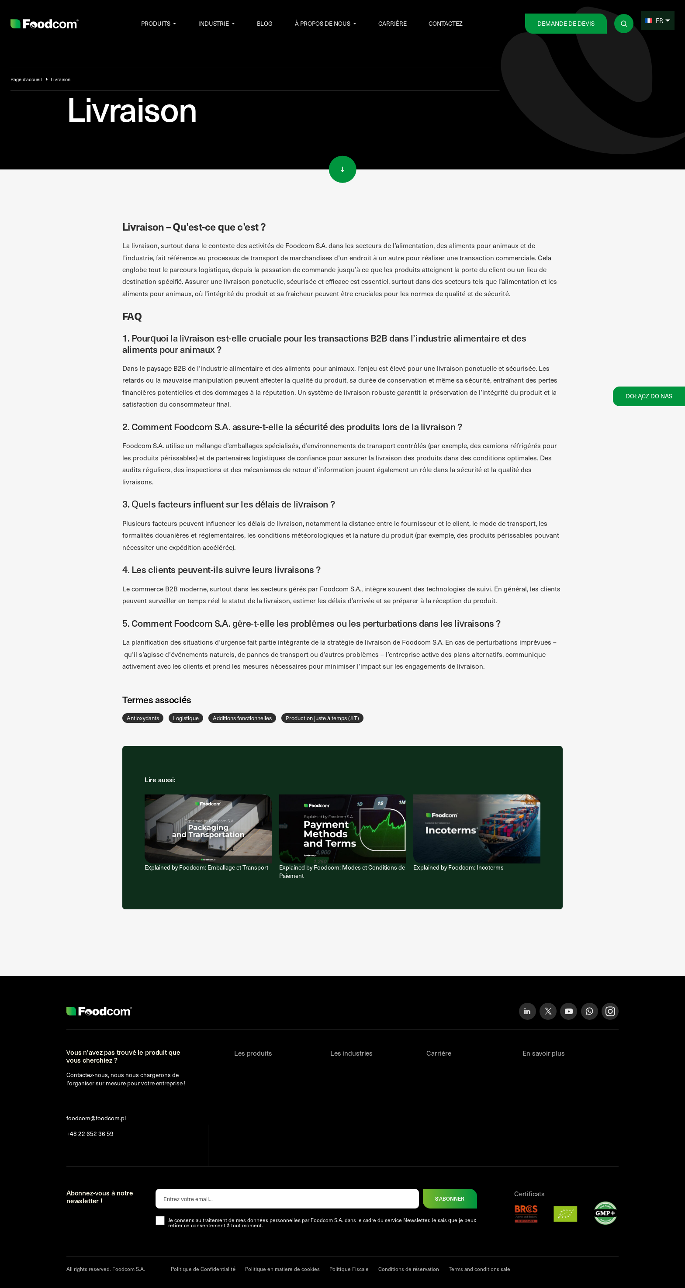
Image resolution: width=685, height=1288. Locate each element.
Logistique (186, 718)
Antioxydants (143, 718)
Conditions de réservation (408, 1268)
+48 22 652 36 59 (90, 1134)
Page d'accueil (26, 79)
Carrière (392, 23)
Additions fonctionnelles (242, 718)
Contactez (446, 23)
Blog (265, 23)
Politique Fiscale (348, 1268)
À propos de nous (322, 23)
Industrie (213, 23)
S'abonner (449, 1198)
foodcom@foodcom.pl (96, 1118)
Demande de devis (565, 23)
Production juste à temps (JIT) (322, 718)
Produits (155, 23)
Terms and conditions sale (479, 1268)
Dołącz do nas (649, 396)
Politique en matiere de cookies (282, 1268)
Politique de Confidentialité (203, 1268)
